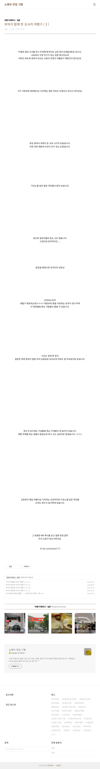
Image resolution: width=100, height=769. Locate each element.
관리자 (59, 765)
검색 (46, 749)
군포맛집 (55, 714)
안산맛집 (77, 726)
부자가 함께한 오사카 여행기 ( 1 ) (16, 590)
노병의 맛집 (56, 722)
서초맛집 (66, 714)
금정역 (67, 730)
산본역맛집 (56, 730)
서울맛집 (90, 722)
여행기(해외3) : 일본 (13, 577)
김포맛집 (77, 730)
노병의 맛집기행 (69, 707)
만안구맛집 (67, 710)
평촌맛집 (55, 707)
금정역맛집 (79, 703)
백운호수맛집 (85, 699)
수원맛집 (88, 718)
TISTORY (50, 765)
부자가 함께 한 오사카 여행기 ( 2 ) (17, 587)
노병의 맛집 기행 (13, 4)
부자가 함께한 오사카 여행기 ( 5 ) (16, 582)
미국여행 (55, 710)
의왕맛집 (55, 703)
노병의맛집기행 (75, 718)
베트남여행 (79, 710)
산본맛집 (87, 730)
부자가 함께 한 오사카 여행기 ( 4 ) (17, 585)
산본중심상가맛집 (70, 699)
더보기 (53, 734)
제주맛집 (87, 726)
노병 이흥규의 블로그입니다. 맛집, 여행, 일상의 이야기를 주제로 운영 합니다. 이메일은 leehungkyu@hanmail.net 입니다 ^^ (42, 659)
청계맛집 (68, 722)
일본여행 (55, 726)
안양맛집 (55, 699)
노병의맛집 (67, 703)
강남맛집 (66, 726)
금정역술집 (78, 714)
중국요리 (82, 707)
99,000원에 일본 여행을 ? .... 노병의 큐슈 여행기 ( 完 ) (23, 593)
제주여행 (79, 722)
